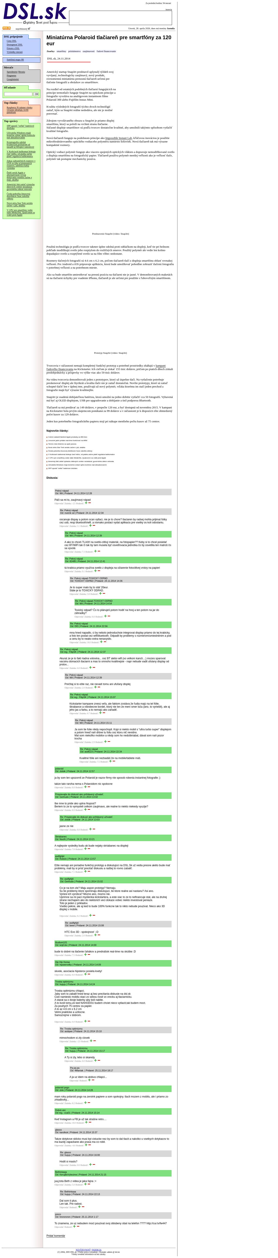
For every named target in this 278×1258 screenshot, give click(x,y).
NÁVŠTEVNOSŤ (83, 1250)
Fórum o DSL (13, 48)
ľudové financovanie (106, 51)
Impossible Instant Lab (118, 138)
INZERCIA (96, 1250)
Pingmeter (11, 75)
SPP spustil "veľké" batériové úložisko (20, 127)
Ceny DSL (12, 41)
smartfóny (61, 51)
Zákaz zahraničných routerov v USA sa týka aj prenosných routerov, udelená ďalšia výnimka (21, 164)
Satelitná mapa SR (15, 59)
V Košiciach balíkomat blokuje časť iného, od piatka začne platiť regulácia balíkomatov (21, 153)
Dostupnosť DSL (15, 44)
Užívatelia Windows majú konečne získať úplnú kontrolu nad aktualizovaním (21, 135)
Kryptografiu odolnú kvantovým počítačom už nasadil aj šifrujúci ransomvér (20, 144)
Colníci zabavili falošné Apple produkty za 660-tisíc (67, 437)
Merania (21, 72)
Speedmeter (12, 72)
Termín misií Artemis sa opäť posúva (62, 444)
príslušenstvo (74, 51)
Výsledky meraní (15, 52)
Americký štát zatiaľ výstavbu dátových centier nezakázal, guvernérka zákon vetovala (21, 186)
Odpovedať (59, 503)
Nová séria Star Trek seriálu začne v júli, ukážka (20, 204)
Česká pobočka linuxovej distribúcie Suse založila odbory (18, 196)
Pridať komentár (55, 1235)
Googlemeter (13, 79)
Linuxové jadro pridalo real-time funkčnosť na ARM (67, 440)
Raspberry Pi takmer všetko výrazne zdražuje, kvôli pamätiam (19, 109)
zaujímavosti (88, 51)
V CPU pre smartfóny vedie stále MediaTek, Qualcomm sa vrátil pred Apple (21, 212)
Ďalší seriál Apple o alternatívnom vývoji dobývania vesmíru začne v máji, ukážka (19, 176)
